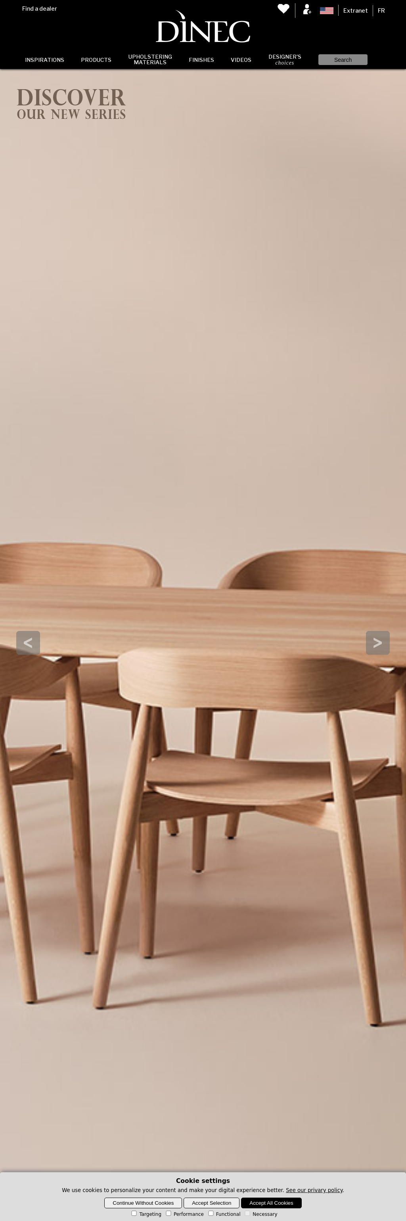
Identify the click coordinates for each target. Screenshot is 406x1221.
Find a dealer (39, 8)
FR (381, 10)
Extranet (355, 10)
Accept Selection (211, 1203)
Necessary (260, 1214)
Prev (28, 643)
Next (378, 643)
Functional (224, 1214)
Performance (184, 1214)
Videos (241, 60)
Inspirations (44, 60)
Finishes (201, 60)
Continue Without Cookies (143, 1203)
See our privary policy (314, 1190)
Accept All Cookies (271, 1203)
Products (96, 60)
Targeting (145, 1214)
